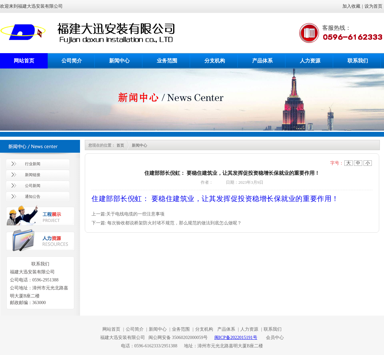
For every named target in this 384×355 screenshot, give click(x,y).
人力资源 (310, 60)
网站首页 (24, 60)
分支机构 (214, 60)
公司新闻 (32, 185)
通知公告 (32, 196)
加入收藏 (351, 6)
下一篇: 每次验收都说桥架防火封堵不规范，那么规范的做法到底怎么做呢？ (167, 223)
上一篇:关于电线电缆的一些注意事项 (128, 214)
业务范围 (167, 60)
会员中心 (275, 337)
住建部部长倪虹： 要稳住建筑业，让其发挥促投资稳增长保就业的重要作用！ (215, 198)
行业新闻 (32, 164)
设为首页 (373, 6)
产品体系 (262, 60)
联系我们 (358, 60)
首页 (120, 145)
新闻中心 (119, 60)
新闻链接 (32, 175)
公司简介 (71, 60)
